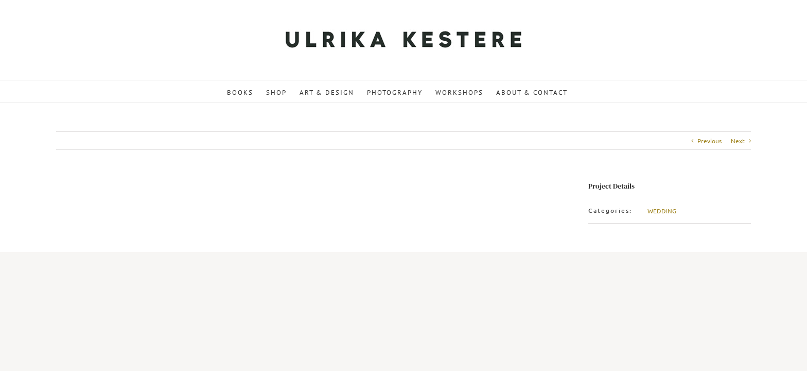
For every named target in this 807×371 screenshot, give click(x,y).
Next (738, 141)
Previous (709, 141)
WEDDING (661, 211)
